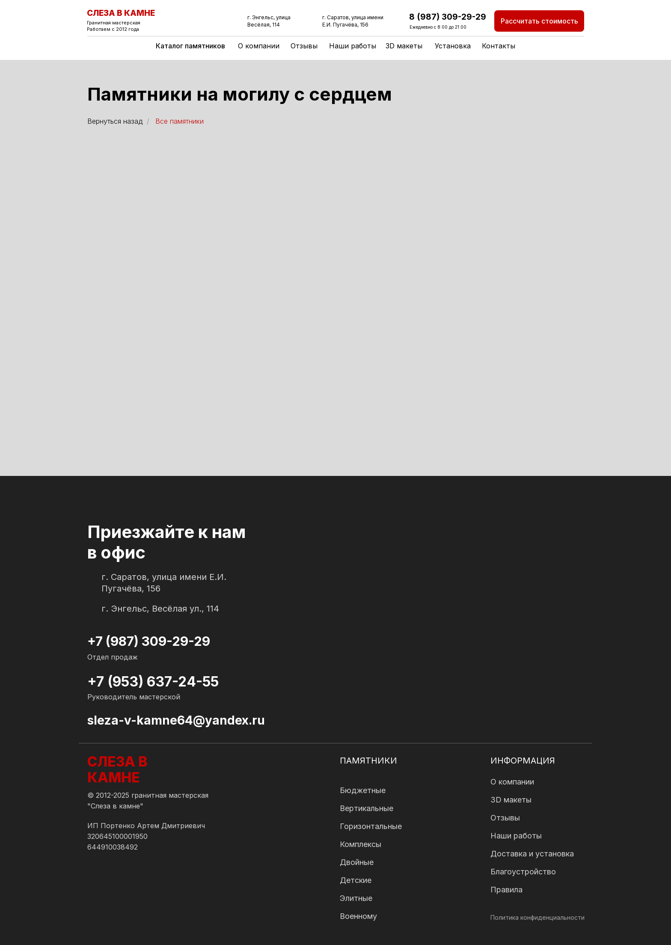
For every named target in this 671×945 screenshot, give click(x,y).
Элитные (356, 898)
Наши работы (352, 46)
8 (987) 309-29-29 (447, 17)
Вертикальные (366, 808)
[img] (95, 884)
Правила (506, 889)
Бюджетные (363, 790)
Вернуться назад (115, 121)
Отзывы (304, 46)
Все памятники (179, 121)
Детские (355, 880)
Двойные (357, 862)
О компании (258, 46)
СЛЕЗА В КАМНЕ (121, 13)
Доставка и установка (532, 853)
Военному (358, 916)
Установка (453, 46)
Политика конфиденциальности (537, 917)
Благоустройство (523, 871)
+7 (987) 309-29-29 (148, 641)
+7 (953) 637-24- (144, 681)
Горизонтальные (371, 826)
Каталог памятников (190, 46)
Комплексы (360, 844)
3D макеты (404, 46)
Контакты (498, 46)
